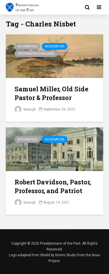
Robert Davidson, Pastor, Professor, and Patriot (53, 186)
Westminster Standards (36, 53)
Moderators (54, 46)
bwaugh (25, 109)
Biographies (27, 46)
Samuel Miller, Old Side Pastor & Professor (51, 93)
